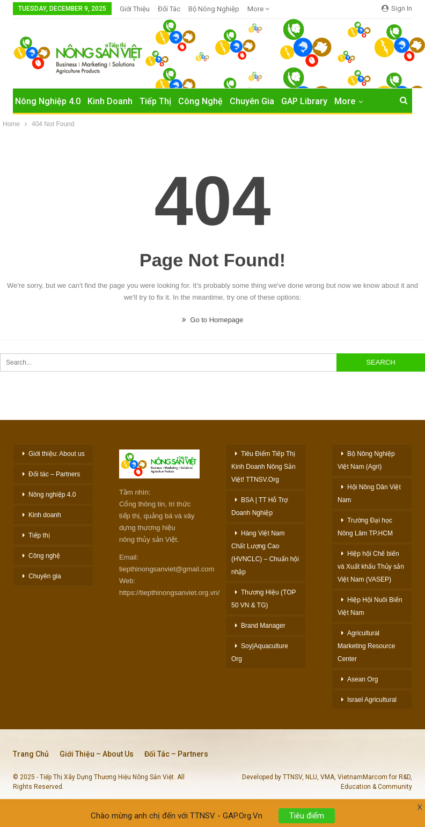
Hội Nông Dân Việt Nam (369, 493)
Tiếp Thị (155, 101)
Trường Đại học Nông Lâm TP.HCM (365, 527)
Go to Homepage (213, 320)
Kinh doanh (44, 515)
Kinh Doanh (110, 101)
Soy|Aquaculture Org (259, 652)
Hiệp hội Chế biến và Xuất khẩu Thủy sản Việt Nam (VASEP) (371, 566)
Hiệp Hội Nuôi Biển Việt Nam (370, 606)
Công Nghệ (200, 101)
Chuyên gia (44, 576)
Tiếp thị (39, 535)
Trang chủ (31, 754)
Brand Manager (263, 625)
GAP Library (304, 101)
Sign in (397, 8)
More (258, 9)
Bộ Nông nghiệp (213, 9)
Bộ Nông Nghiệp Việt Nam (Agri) (366, 460)
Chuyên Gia (252, 101)
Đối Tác (169, 9)
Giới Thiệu (135, 9)
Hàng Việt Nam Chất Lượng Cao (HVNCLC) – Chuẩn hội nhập (265, 552)
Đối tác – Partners (54, 474)
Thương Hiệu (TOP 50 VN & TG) (263, 599)
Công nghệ (44, 556)
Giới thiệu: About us (56, 454)
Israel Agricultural (372, 699)
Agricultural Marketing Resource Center (366, 646)
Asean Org (362, 679)
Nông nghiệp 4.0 (47, 101)
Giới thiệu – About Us (97, 754)
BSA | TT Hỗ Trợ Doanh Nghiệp (259, 506)
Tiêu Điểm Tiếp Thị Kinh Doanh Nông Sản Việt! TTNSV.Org (263, 466)
